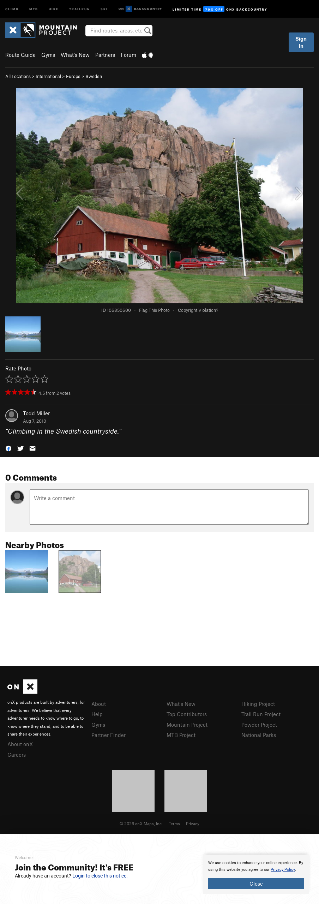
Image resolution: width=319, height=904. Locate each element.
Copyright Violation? (198, 310)
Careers (16, 754)
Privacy (192, 823)
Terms (174, 823)
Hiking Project (258, 704)
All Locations (18, 76)
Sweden (93, 76)
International (48, 76)
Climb (12, 8)
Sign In (301, 42)
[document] (256, 874)
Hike (54, 8)
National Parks (258, 735)
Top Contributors (187, 714)
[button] (8, 448)
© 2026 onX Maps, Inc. (141, 823)
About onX (20, 744)
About (98, 704)
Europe (73, 76)
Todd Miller (36, 413)
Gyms (48, 55)
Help (97, 714)
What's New (75, 55)
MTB (33, 8)
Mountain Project (187, 724)
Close (256, 883)
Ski (104, 8)
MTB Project (181, 735)
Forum (128, 55)
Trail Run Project (261, 714)
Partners (105, 55)
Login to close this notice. (100, 876)
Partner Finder (108, 735)
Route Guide (20, 55)
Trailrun (79, 8)
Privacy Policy (283, 869)
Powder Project (259, 724)
